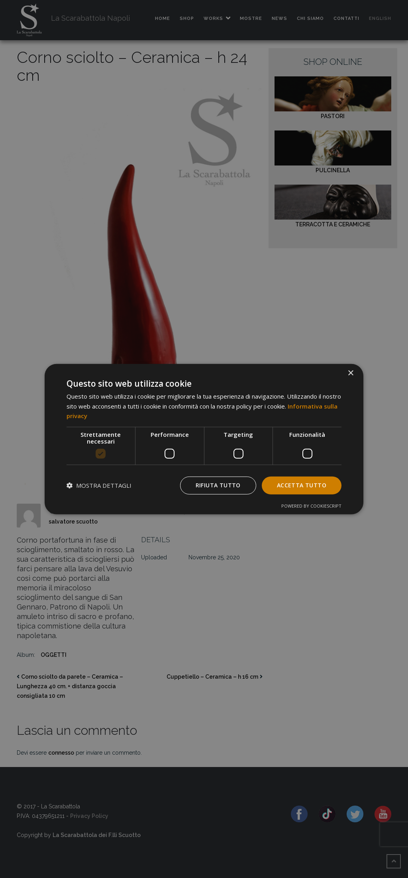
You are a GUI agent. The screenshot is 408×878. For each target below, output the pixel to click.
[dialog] (204, 439)
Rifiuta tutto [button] (218, 485)
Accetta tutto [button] (301, 485)
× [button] (350, 373)
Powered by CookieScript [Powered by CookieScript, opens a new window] (311, 506)
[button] (99, 485)
